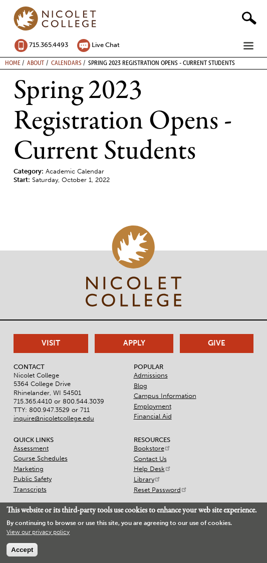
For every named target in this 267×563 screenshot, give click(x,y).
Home (13, 62)
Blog (140, 386)
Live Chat (106, 44)
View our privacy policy (38, 532)
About (35, 62)
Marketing (29, 468)
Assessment (31, 448)
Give (216, 343)
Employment (152, 406)
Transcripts (30, 489)
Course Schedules (41, 458)
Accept (22, 550)
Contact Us (150, 458)
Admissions (151, 375)
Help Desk (152, 468)
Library (147, 479)
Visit (51, 343)
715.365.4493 (48, 44)
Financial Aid (153, 416)
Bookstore (152, 448)
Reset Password (160, 490)
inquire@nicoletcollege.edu (54, 418)
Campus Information (165, 396)
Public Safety (33, 478)
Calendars (66, 62)
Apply (134, 343)
